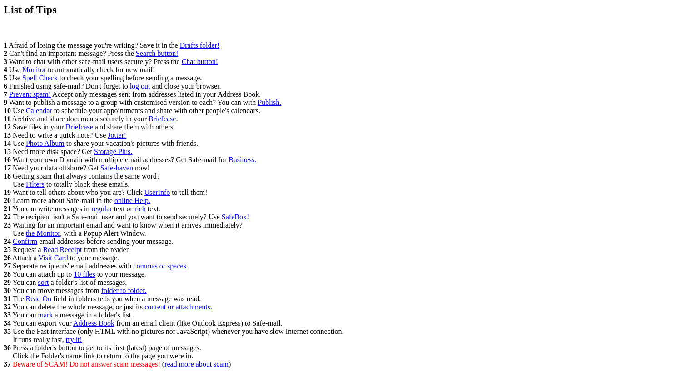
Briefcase (162, 119)
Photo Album (45, 143)
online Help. (132, 200)
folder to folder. (124, 290)
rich (140, 209)
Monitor (34, 70)
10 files (84, 274)
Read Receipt (62, 249)
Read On (38, 299)
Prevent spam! (30, 94)
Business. (242, 160)
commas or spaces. (160, 266)
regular (101, 209)
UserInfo (157, 192)
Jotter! (117, 135)
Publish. (269, 102)
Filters (35, 184)
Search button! (157, 53)
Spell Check (40, 78)
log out (140, 86)
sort (43, 282)
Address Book (93, 323)
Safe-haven (116, 168)
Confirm (25, 241)
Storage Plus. (113, 151)
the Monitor (43, 233)
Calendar (39, 110)
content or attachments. (178, 307)
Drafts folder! (200, 45)
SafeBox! (235, 217)
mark (45, 315)
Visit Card (53, 258)
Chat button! (200, 61)
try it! (74, 339)
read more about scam (196, 364)
